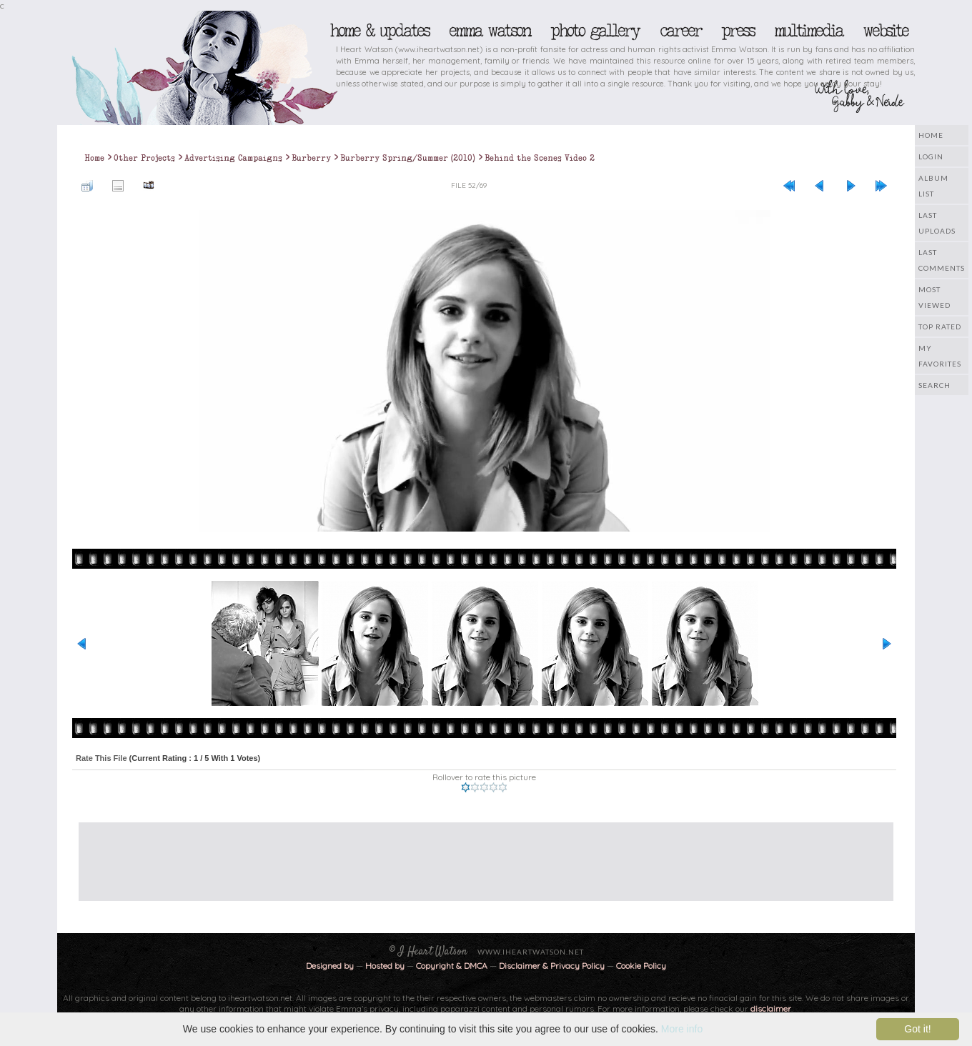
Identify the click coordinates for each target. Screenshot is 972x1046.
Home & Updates (379, 30)
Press (737, 30)
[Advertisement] (475, 854)
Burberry (311, 158)
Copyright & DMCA (451, 965)
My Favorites (939, 356)
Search (934, 385)
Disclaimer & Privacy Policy (553, 965)
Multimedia (808, 30)
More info (682, 1029)
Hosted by (385, 965)
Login (930, 156)
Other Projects (144, 158)
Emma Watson (489, 30)
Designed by (330, 965)
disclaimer (770, 1008)
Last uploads (937, 223)
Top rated (939, 326)
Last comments (941, 260)
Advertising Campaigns (233, 158)
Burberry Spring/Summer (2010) (407, 158)
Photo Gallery (594, 30)
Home (930, 135)
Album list (933, 186)
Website (885, 30)
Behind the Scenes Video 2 (540, 158)
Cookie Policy (641, 965)
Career (680, 30)
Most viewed (934, 297)
